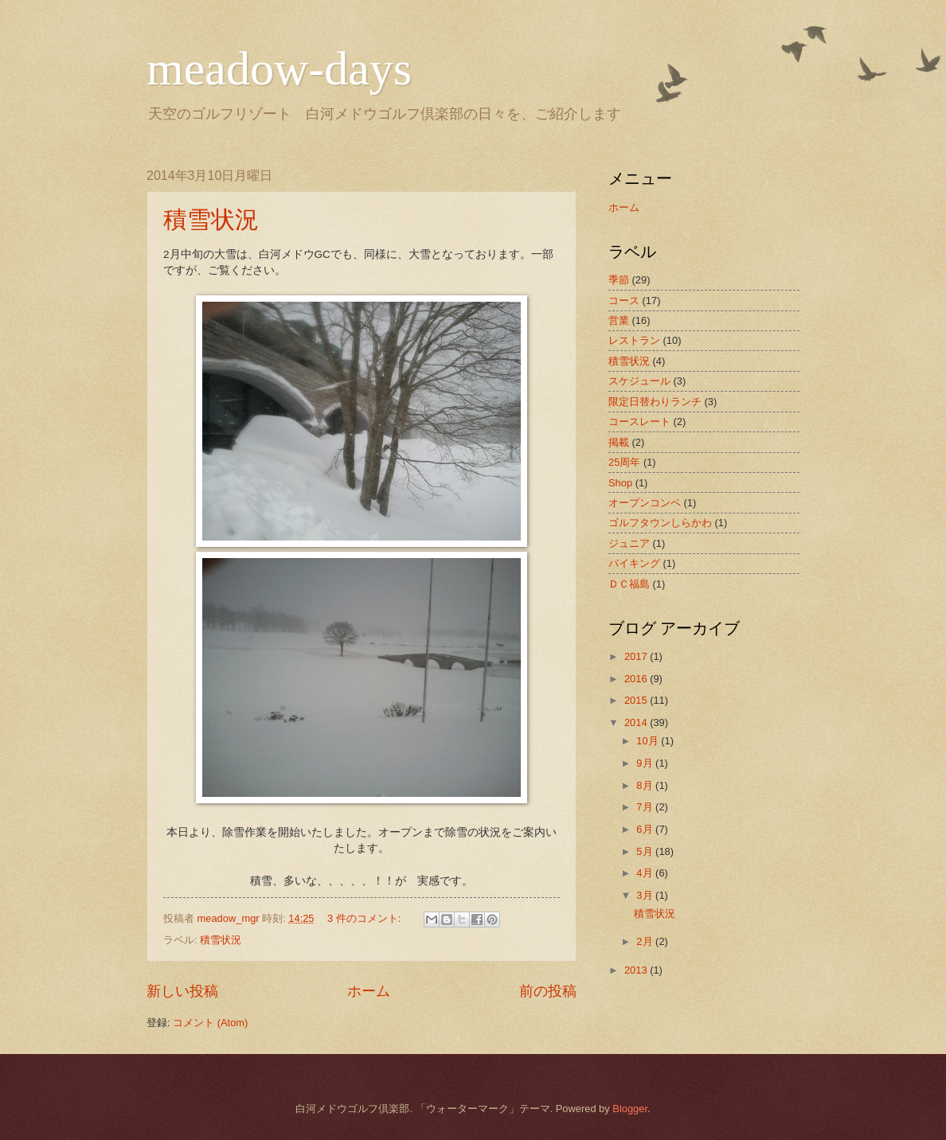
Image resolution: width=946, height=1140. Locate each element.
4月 (645, 873)
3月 (645, 895)
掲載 (618, 442)
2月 (645, 941)
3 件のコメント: (365, 918)
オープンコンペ (644, 503)
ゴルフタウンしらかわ (660, 523)
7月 (645, 807)
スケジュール (639, 381)
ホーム (368, 991)
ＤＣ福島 (629, 584)
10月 (648, 741)
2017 (637, 656)
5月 (645, 851)
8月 (645, 785)
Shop (620, 483)
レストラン (634, 340)
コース (623, 300)
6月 (645, 829)
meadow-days (279, 68)
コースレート (639, 422)
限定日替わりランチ (655, 402)
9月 (645, 763)
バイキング (634, 563)
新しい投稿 (182, 991)
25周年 (624, 462)
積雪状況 (211, 219)
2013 (637, 970)
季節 (618, 280)
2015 (637, 700)
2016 (637, 679)
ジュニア (629, 543)
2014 (637, 722)
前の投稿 (548, 991)
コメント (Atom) (210, 1023)
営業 (618, 320)
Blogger (629, 1109)
